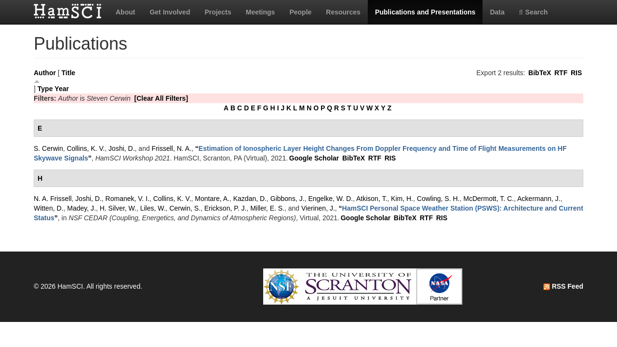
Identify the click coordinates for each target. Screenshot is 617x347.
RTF (560, 73)
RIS (576, 73)
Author (45, 73)
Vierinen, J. (318, 208)
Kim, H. (402, 198)
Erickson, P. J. (225, 208)
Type (45, 89)
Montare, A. (212, 198)
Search (533, 12)
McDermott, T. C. (488, 198)
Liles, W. (153, 208)
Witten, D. (48, 208)
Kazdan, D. (250, 198)
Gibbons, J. (287, 198)
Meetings (260, 12)
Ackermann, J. (538, 198)
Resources (343, 12)
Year (61, 89)
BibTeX (539, 73)
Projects (217, 12)
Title (69, 73)
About (125, 12)
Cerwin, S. (185, 208)
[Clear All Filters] (161, 98)
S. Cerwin (48, 148)
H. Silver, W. (118, 208)
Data (497, 12)
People (300, 12)
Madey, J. (81, 208)
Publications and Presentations (425, 12)
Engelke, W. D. (330, 198)
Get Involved (169, 12)
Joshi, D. (121, 148)
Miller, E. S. (267, 208)
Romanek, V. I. (127, 198)
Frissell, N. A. (171, 148)
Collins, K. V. (86, 148)
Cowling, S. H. (438, 198)
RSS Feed (563, 286)
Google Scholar (314, 158)
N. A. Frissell (53, 198)
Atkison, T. (371, 198)
